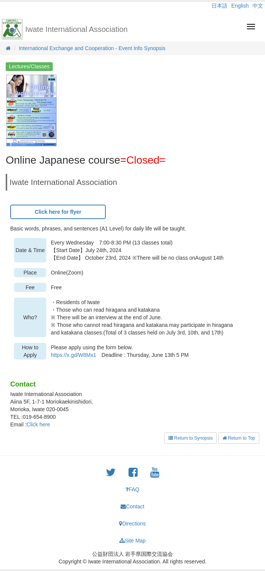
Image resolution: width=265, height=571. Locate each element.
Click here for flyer (58, 212)
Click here (38, 424)
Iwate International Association (76, 29)
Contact (132, 506)
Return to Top (239, 438)
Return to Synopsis (190, 438)
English (240, 6)
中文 (257, 6)
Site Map (132, 541)
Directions (132, 524)
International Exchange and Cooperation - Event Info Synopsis (92, 48)
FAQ (132, 489)
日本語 (219, 6)
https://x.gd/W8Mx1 (73, 355)
